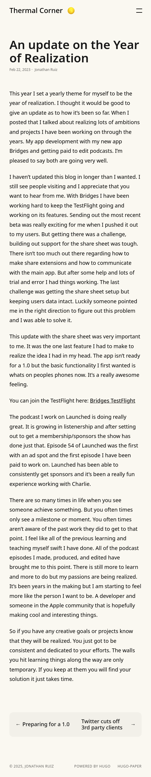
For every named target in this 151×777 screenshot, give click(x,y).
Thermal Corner (36, 10)
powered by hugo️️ (92, 766)
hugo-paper (130, 766)
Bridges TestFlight (112, 400)
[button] (71, 10)
